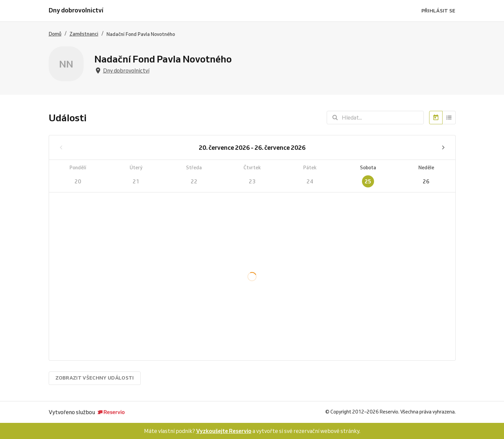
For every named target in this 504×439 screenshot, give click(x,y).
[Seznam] (449, 117)
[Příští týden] (443, 147)
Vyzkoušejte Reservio (223, 431)
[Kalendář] (436, 117)
